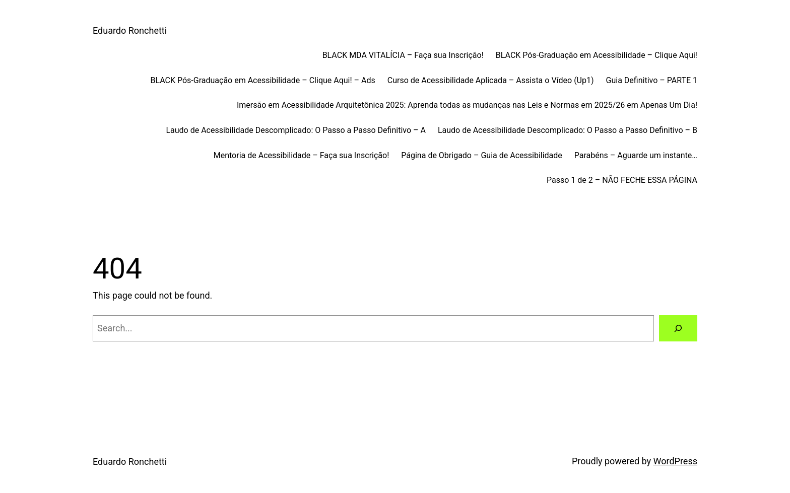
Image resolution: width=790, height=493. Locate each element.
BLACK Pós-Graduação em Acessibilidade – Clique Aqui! (596, 55)
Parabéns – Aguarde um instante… (635, 155)
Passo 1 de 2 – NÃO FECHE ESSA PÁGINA (622, 180)
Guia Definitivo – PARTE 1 (651, 80)
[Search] (678, 328)
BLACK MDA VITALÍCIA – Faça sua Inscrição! (403, 55)
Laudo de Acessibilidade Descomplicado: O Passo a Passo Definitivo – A (296, 130)
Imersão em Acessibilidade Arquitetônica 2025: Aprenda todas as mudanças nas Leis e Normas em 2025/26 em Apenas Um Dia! (467, 105)
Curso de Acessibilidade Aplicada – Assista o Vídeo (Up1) (490, 80)
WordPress (675, 461)
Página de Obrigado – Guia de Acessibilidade (481, 155)
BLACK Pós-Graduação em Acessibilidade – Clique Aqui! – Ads (262, 80)
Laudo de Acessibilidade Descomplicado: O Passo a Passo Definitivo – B (567, 130)
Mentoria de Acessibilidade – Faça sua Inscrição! (301, 155)
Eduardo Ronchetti (130, 30)
